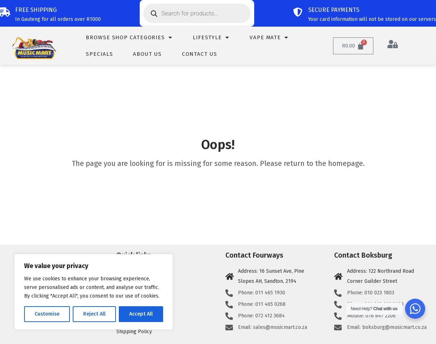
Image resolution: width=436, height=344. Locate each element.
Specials (99, 54)
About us (147, 54)
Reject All (94, 314)
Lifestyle (211, 37)
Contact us (199, 54)
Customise (47, 314)
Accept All (141, 314)
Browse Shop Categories (129, 37)
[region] (93, 292)
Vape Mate (269, 37)
